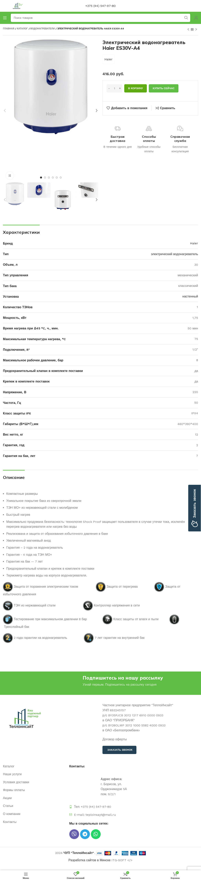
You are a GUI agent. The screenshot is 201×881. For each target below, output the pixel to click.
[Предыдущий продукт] (188, 30)
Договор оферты (114, 739)
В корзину (135, 88)
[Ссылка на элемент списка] (34, 766)
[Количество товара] (114, 88)
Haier (108, 59)
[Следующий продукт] (196, 30)
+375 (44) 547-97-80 (100, 6)
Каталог (22, 28)
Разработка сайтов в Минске (90, 860)
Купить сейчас (164, 88)
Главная (8, 28)
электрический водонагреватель (174, 254)
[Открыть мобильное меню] (5, 18)
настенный (190, 296)
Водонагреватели (42, 28)
